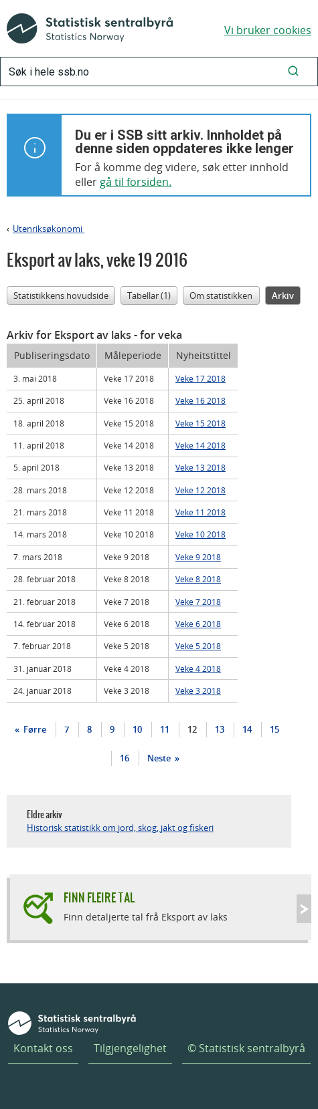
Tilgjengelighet (130, 1048)
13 (219, 729)
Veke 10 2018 (200, 534)
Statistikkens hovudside (60, 295)
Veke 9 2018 (198, 556)
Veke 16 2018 (200, 400)
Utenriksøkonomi (48, 229)
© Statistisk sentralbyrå (246, 1048)
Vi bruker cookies (267, 30)
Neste (160, 758)
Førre (33, 729)
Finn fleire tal (99, 897)
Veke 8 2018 (198, 579)
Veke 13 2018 (200, 467)
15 (274, 729)
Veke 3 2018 (198, 690)
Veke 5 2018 (198, 645)
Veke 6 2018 (198, 623)
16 (124, 758)
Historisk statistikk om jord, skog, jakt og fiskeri (120, 828)
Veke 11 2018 (200, 512)
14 (247, 729)
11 (164, 729)
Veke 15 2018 (200, 423)
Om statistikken (220, 295)
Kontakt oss (43, 1048)
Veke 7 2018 (198, 601)
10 (137, 729)
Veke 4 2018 (198, 668)
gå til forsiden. (135, 181)
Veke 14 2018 (200, 445)
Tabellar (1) (149, 295)
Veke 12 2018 (200, 490)
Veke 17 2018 (200, 378)
